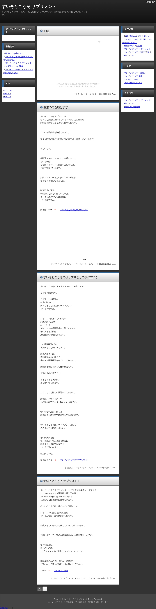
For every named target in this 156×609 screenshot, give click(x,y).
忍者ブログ (4, 608)
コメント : (94, 94)
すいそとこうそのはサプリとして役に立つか (70, 277)
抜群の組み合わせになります (137, 36)
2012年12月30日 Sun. (107, 578)
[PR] (46, 30)
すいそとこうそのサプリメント (74, 210)
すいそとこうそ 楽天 (133, 76)
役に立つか (69, 468)
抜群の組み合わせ (132, 106)
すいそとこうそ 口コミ (135, 73)
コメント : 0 (93, 264)
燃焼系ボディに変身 (14, 66)
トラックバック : (82, 94)
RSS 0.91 (7, 90)
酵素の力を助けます (14, 53)
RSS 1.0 (7, 93)
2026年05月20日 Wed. (107, 94)
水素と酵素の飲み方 (133, 82)
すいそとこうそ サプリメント (29, 6)
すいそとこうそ (61, 570)
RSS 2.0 (7, 97)
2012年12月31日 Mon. (107, 264)
